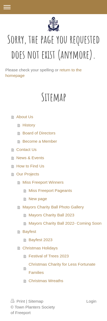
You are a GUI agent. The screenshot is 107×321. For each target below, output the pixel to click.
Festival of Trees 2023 (49, 256)
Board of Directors (39, 133)
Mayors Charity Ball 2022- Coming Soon (65, 223)
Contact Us (26, 149)
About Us (24, 116)
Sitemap (35, 301)
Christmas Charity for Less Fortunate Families (62, 268)
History (29, 125)
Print (18, 301)
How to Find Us (30, 166)
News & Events (30, 157)
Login (91, 301)
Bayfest (29, 231)
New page (38, 198)
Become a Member (40, 141)
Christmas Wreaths (46, 280)
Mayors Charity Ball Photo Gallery (53, 207)
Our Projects (27, 174)
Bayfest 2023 (41, 239)
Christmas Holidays (40, 248)
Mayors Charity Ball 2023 (51, 215)
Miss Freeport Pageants (50, 190)
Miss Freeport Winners (43, 182)
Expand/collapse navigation (53, 7)
